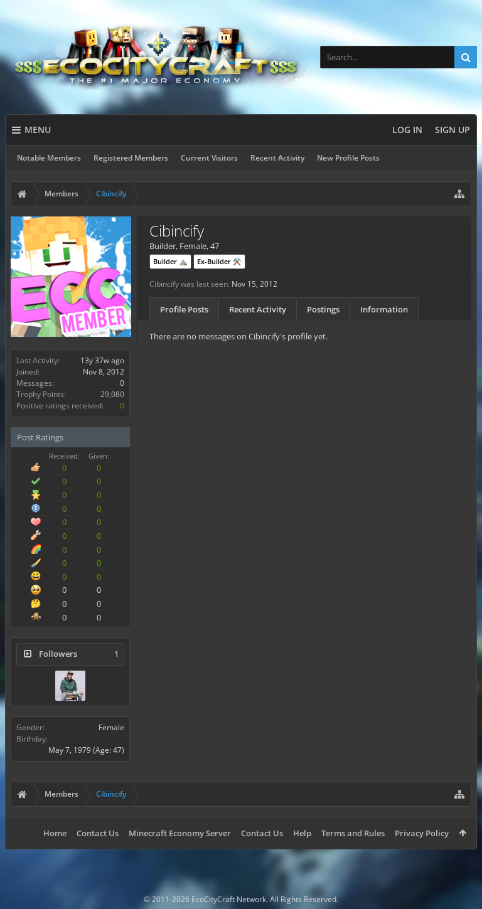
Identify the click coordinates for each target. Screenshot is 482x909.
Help (302, 833)
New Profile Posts (348, 157)
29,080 (112, 394)
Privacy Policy (422, 833)
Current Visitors (209, 157)
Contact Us (98, 833)
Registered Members (131, 157)
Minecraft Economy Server (180, 833)
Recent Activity (277, 157)
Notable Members (49, 157)
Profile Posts (184, 309)
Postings (323, 309)
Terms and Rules (353, 833)
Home (55, 833)
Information (384, 309)
